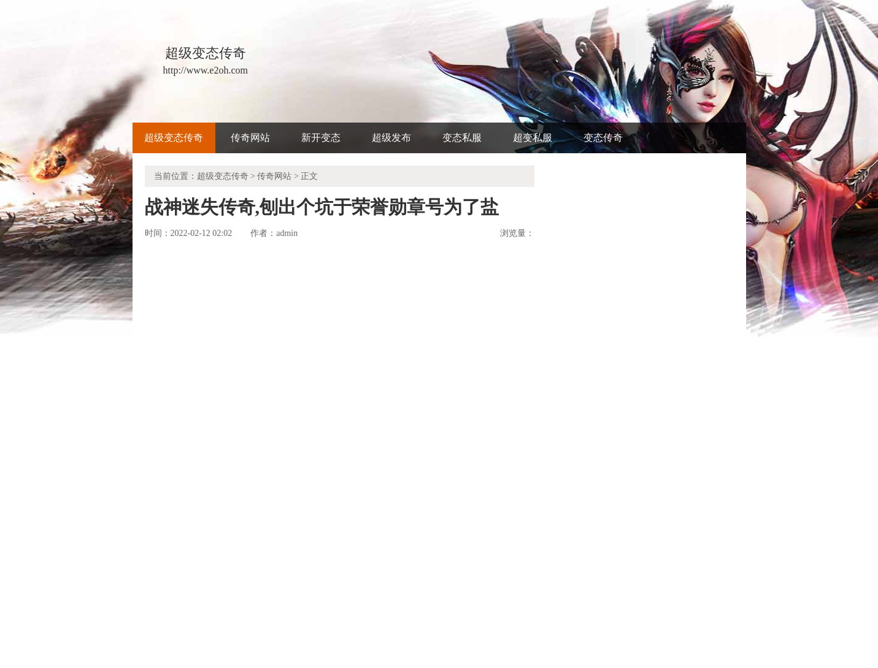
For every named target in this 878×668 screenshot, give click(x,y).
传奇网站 (250, 137)
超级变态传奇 (173, 137)
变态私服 (462, 137)
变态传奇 (603, 137)
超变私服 (532, 137)
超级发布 (391, 137)
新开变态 (321, 137)
